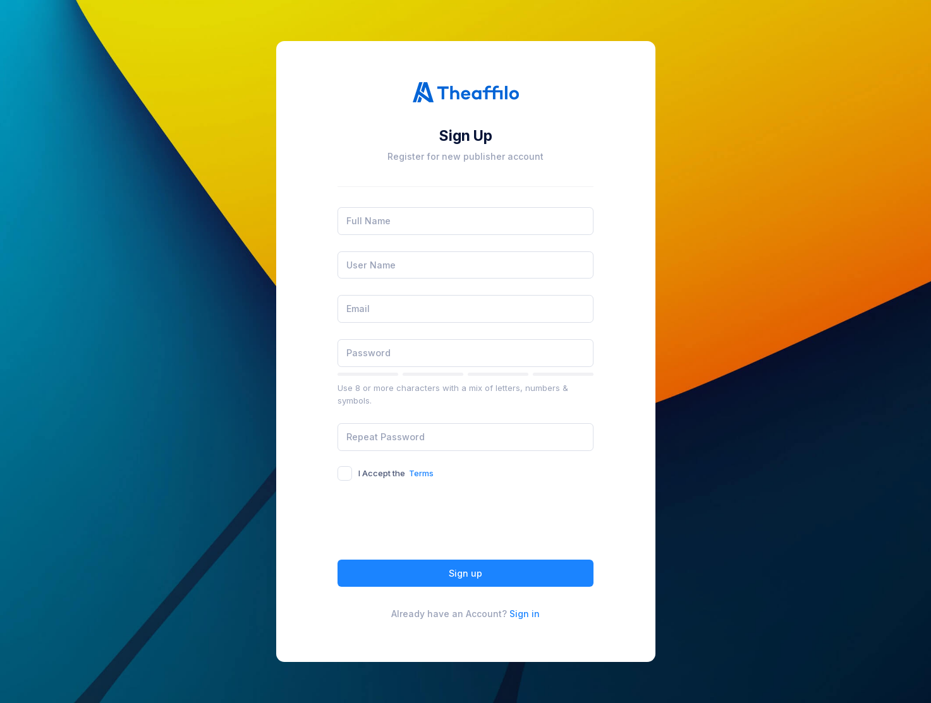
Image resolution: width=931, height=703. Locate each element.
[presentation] (434, 522)
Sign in (524, 613)
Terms (421, 473)
